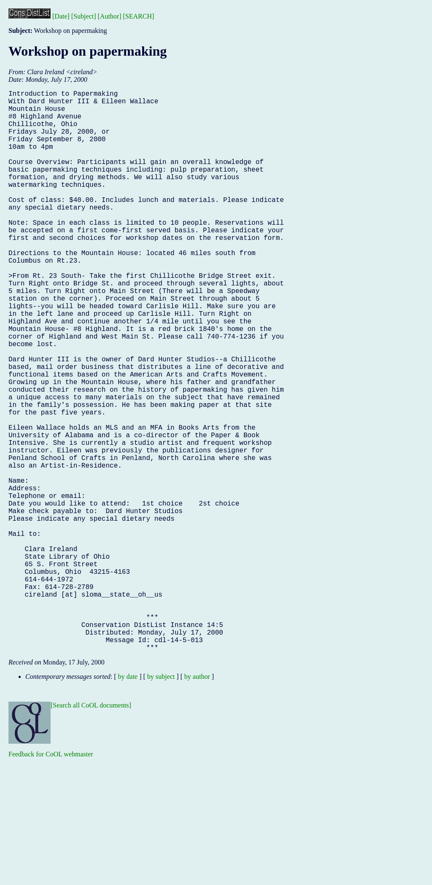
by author (197, 801)
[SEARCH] (138, 16)
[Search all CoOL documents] (91, 830)
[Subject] (83, 16)
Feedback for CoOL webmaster (50, 878)
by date (128, 801)
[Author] (110, 16)
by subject (161, 801)
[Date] (61, 16)
